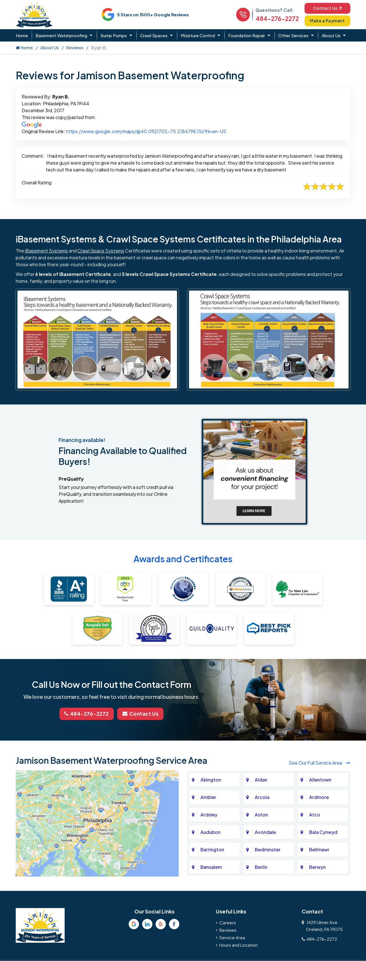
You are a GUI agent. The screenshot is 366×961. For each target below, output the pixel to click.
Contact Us (326, 8)
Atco (314, 814)
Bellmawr (319, 849)
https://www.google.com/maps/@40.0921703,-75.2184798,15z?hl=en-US (146, 131)
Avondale (265, 831)
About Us (331, 35)
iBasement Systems (46, 251)
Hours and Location (238, 944)
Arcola (262, 797)
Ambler (208, 797)
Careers (227, 922)
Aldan (261, 779)
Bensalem (211, 866)
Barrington (212, 849)
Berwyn (317, 866)
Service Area (232, 937)
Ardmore (319, 797)
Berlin (261, 866)
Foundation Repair (246, 35)
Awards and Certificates (183, 559)
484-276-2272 (274, 18)
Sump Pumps (113, 35)
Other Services (293, 35)
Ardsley (208, 814)
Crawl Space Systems (100, 251)
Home (22, 35)
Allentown (320, 779)
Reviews (74, 47)
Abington (210, 779)
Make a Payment (326, 20)
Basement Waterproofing (61, 35)
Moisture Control (198, 35)
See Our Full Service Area (319, 762)
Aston (261, 814)
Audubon (210, 831)
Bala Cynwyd (323, 831)
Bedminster (268, 849)
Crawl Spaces (154, 35)
